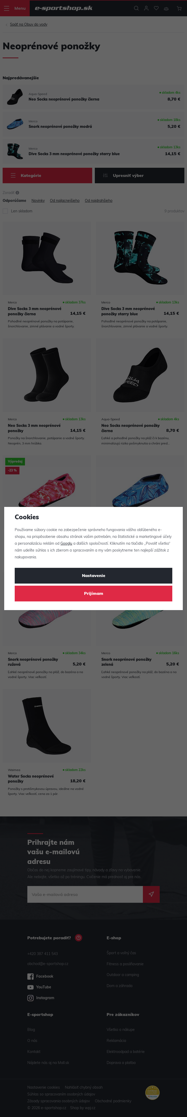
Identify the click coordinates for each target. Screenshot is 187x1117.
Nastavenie (93, 576)
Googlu (66, 544)
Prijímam (93, 594)
